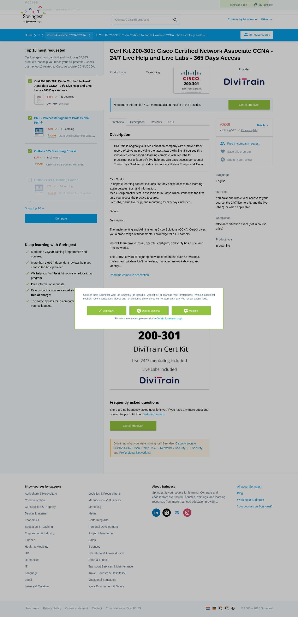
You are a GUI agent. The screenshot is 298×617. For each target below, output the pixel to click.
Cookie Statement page (169, 318)
